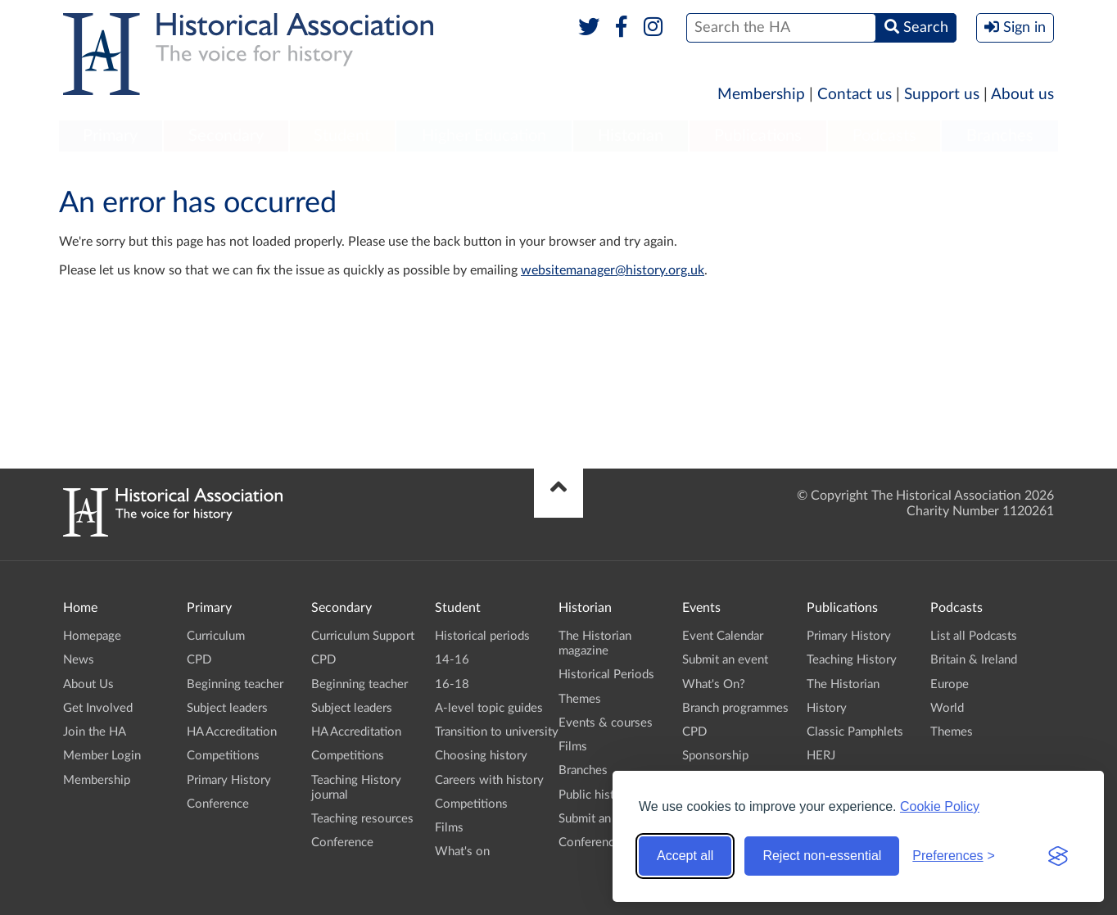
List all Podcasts (973, 636)
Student (342, 136)
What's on (462, 851)
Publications (758, 136)
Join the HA (94, 732)
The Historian (843, 684)
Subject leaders (227, 708)
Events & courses (605, 723)
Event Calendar (722, 636)
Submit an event (601, 819)
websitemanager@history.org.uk (612, 270)
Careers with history (489, 780)
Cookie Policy (939, 806)
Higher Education (484, 136)
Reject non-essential (821, 856)
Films (449, 828)
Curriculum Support (362, 636)
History (827, 708)
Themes (579, 699)
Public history (595, 795)
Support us (941, 94)
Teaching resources (362, 819)
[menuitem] (110, 136)
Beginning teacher (235, 684)
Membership (761, 94)
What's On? (713, 684)
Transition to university (496, 732)
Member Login (102, 756)
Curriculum (216, 636)
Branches (999, 136)
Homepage (92, 636)
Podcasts (884, 136)
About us (1022, 94)
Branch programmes (735, 708)
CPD (199, 660)
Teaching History (852, 660)
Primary (110, 136)
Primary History (229, 780)
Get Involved (98, 708)
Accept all (685, 856)
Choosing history (481, 756)
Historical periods (482, 636)
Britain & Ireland (973, 660)
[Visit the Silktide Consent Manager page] (1058, 856)
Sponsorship (715, 756)
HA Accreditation (232, 732)
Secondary (226, 136)
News (78, 660)
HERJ (821, 756)
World (947, 708)
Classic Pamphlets (855, 732)
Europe (949, 684)
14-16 (452, 660)
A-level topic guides (489, 708)
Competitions (223, 756)
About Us (88, 684)
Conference (218, 804)
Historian (630, 136)
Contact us (854, 94)
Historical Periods (606, 674)
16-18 (452, 684)
